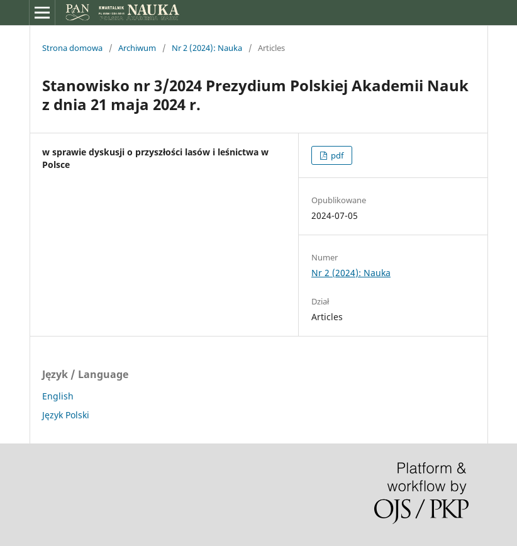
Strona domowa (72, 47)
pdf (336, 155)
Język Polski (65, 415)
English (58, 396)
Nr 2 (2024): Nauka (207, 47)
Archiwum (137, 47)
